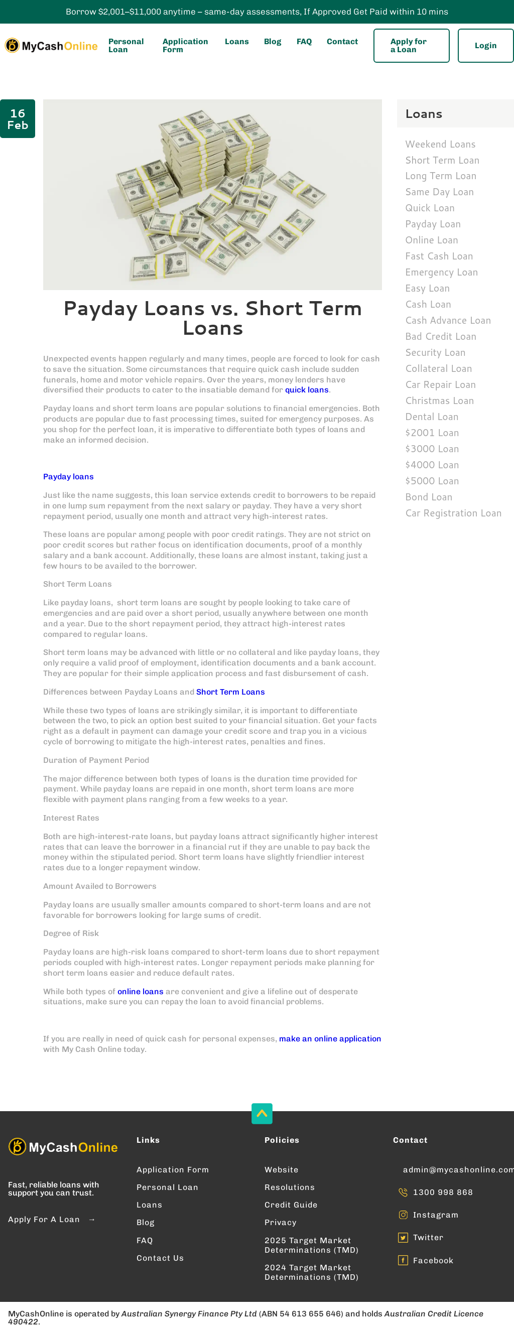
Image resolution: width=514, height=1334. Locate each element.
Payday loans (68, 476)
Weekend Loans (440, 144)
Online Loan (432, 239)
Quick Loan (430, 207)
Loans (237, 41)
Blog (272, 41)
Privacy (281, 1222)
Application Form (185, 45)
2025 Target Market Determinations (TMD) (312, 1245)
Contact (342, 41)
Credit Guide (291, 1205)
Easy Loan (427, 288)
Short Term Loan (442, 160)
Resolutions (290, 1187)
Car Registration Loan (453, 512)
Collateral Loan (438, 368)
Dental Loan (432, 416)
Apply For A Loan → (52, 1219)
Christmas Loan (439, 400)
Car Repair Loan (440, 384)
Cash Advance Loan (448, 320)
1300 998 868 (443, 1192)
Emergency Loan (441, 272)
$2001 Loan (432, 432)
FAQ (304, 41)
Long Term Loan (441, 175)
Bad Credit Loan (441, 336)
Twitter (428, 1237)
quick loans (307, 389)
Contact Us (160, 1258)
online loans (140, 991)
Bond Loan (429, 496)
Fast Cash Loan (439, 255)
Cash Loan (428, 304)
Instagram (436, 1215)
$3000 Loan (432, 448)
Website (282, 1169)
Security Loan (435, 352)
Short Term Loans (230, 692)
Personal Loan (126, 45)
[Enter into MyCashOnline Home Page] (50, 45)
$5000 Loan (432, 480)
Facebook (433, 1260)
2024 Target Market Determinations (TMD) (312, 1272)
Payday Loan (433, 223)
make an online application (330, 1038)
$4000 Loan (432, 464)
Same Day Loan (439, 191)
